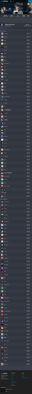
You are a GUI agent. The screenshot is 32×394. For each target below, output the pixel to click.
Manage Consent (13, 381)
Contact (12, 379)
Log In (30, 1)
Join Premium (13, 385)
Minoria (15, 9)
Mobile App (12, 375)
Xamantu (5, 377)
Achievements (16, 11)
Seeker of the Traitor (10, 24)
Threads (23, 374)
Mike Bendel (6, 376)
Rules (12, 376)
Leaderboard (20, 11)
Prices (24, 11)
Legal (12, 380)
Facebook (23, 376)
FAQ (11, 374)
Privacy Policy (13, 382)
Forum (26, 11)
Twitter (23, 375)
